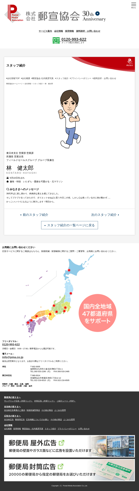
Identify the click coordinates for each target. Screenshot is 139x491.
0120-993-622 (11, 344)
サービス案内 (45, 31)
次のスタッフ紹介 (105, 214)
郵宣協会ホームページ (14, 84)
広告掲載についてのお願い (37, 419)
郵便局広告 (20, 419)
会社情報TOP (13, 78)
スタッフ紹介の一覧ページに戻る (69, 225)
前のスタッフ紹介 (34, 214)
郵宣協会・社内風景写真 (32, 429)
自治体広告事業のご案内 (14, 410)
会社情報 (58, 31)
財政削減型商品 (33, 410)
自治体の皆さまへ (12, 406)
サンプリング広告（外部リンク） (18, 401)
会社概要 (26, 78)
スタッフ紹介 (62, 78)
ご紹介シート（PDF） (66, 401)
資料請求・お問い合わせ (88, 31)
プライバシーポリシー (81, 78)
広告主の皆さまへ (12, 416)
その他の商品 (47, 410)
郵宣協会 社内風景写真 (43, 78)
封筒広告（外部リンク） (44, 401)
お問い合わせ (84, 429)
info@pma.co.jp (12, 357)
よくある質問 (60, 410)
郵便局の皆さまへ (12, 397)
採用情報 (69, 31)
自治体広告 (9, 419)
